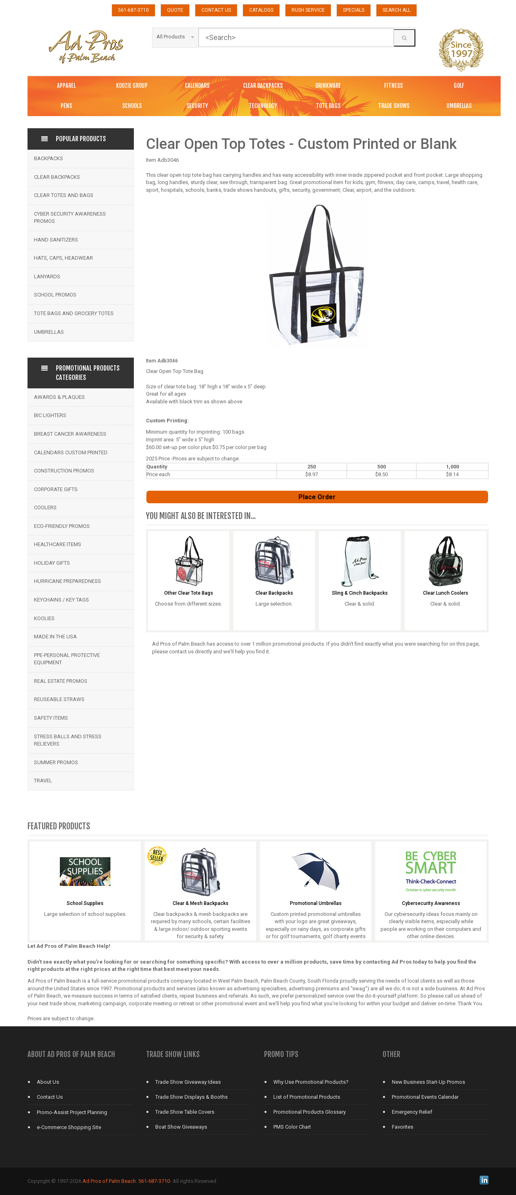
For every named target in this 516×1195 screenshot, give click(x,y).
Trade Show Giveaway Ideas (188, 1082)
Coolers (45, 507)
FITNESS (393, 85)
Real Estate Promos (60, 681)
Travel (43, 781)
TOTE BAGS (328, 105)
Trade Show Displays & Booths (191, 1097)
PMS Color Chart (292, 1127)
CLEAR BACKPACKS (263, 85)
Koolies (44, 618)
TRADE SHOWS (393, 105)
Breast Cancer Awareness (70, 434)
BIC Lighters (50, 415)
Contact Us (50, 1097)
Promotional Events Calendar (425, 1097)
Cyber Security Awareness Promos (70, 218)
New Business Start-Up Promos (428, 1082)
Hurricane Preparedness (67, 581)
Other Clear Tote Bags (188, 593)
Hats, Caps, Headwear (63, 258)
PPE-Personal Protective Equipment (67, 659)
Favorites (402, 1127)
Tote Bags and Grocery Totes (74, 313)
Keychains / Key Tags (61, 600)
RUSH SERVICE (308, 10)
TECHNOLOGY (263, 105)
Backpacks (48, 158)
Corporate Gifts (56, 489)
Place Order (317, 497)
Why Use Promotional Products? (311, 1082)
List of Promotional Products (306, 1097)
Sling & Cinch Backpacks (360, 593)
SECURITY (197, 105)
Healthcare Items (57, 544)
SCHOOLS (132, 105)
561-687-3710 (133, 10)
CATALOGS (261, 10)
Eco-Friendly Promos (62, 526)
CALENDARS (197, 85)
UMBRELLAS (459, 105)
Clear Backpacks (57, 177)
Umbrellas (49, 332)
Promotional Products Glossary (309, 1112)
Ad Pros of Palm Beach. (109, 1181)
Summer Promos (56, 762)
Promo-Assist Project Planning (72, 1112)
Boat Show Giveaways (181, 1127)
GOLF (459, 85)
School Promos (55, 295)
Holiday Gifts (52, 563)
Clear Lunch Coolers (445, 593)
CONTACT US (216, 10)
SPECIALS (353, 10)
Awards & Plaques (59, 397)
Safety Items (51, 718)
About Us (48, 1082)
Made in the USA (55, 637)
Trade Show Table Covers (184, 1112)
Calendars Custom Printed (71, 452)
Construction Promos (64, 471)
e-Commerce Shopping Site (69, 1127)
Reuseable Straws (59, 699)
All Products (175, 37)
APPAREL (66, 85)
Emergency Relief (412, 1112)
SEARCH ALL (396, 10)
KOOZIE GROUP (132, 85)
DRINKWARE (328, 85)
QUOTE (175, 10)
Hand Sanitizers (56, 240)
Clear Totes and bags (63, 195)
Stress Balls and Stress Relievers (68, 740)
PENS (66, 105)
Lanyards (47, 276)
